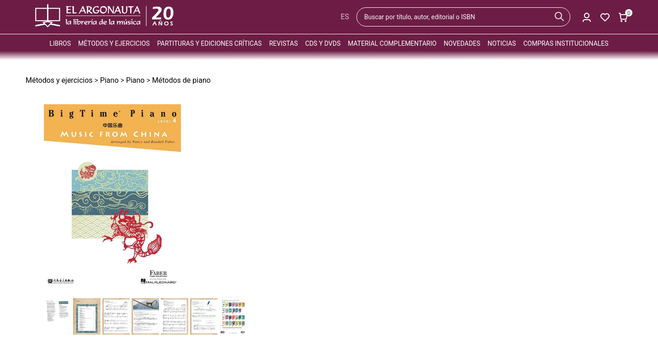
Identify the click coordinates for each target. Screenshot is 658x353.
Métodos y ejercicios (114, 43)
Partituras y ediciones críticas (209, 43)
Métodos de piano (181, 80)
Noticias (502, 43)
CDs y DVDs (322, 43)
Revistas (283, 43)
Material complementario (392, 43)
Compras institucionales (565, 43)
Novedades (462, 43)
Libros (60, 43)
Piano (109, 80)
